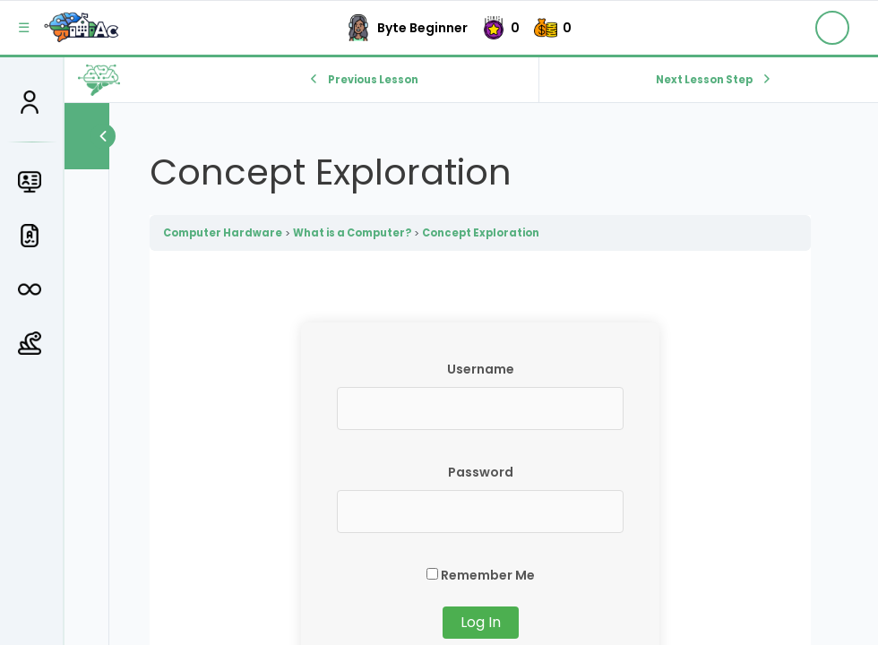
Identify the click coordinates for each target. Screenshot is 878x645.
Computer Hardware (222, 233)
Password (480, 472)
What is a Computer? (352, 233)
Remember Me (480, 575)
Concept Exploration (480, 233)
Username (480, 369)
